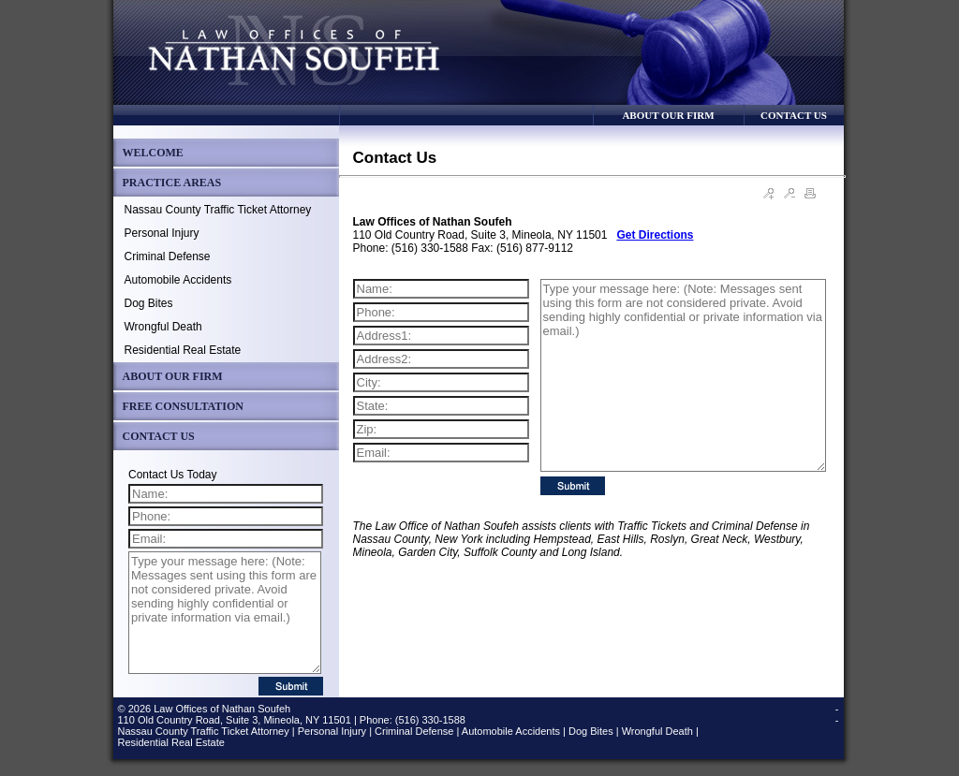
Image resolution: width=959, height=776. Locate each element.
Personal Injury (162, 233)
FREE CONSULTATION (183, 406)
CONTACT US (793, 115)
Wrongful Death (163, 326)
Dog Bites (149, 303)
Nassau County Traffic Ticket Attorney (218, 209)
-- (837, 714)
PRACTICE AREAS (172, 182)
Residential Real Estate (183, 350)
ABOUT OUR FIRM (668, 115)
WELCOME (153, 152)
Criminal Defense (168, 256)
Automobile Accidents (178, 279)
